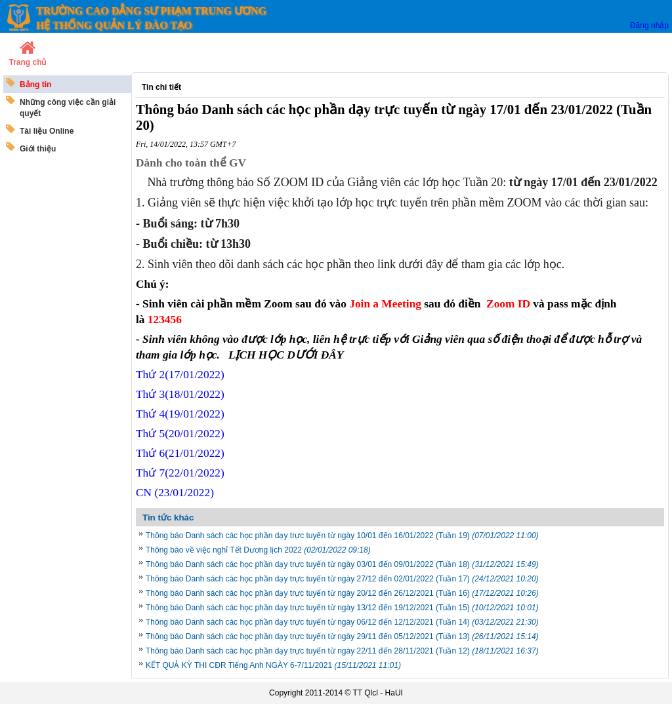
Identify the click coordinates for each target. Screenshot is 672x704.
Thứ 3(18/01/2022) (180, 394)
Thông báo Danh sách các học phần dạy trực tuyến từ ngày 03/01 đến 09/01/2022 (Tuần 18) (342, 564)
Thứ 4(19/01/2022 (180, 414)
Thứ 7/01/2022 (180, 473)
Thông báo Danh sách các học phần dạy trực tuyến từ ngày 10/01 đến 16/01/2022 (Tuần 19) (342, 535)
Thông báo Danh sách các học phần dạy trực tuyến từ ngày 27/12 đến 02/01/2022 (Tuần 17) (342, 578)
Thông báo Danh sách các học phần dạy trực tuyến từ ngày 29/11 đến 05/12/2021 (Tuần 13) (342, 636)
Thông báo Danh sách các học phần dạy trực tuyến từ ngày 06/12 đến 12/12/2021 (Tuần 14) (342, 622)
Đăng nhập (649, 25)
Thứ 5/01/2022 (180, 433)
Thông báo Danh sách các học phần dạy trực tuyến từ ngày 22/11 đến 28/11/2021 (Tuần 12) (342, 650)
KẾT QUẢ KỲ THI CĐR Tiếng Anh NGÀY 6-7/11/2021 (273, 665)
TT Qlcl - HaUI (377, 692)
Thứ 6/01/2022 (180, 453)
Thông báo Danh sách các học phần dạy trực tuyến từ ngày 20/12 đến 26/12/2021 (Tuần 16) (342, 593)
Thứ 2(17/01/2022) (180, 374)
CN (175, 492)
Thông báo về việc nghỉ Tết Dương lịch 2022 (258, 550)
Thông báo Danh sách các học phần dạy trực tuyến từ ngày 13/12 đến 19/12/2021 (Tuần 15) (342, 607)
